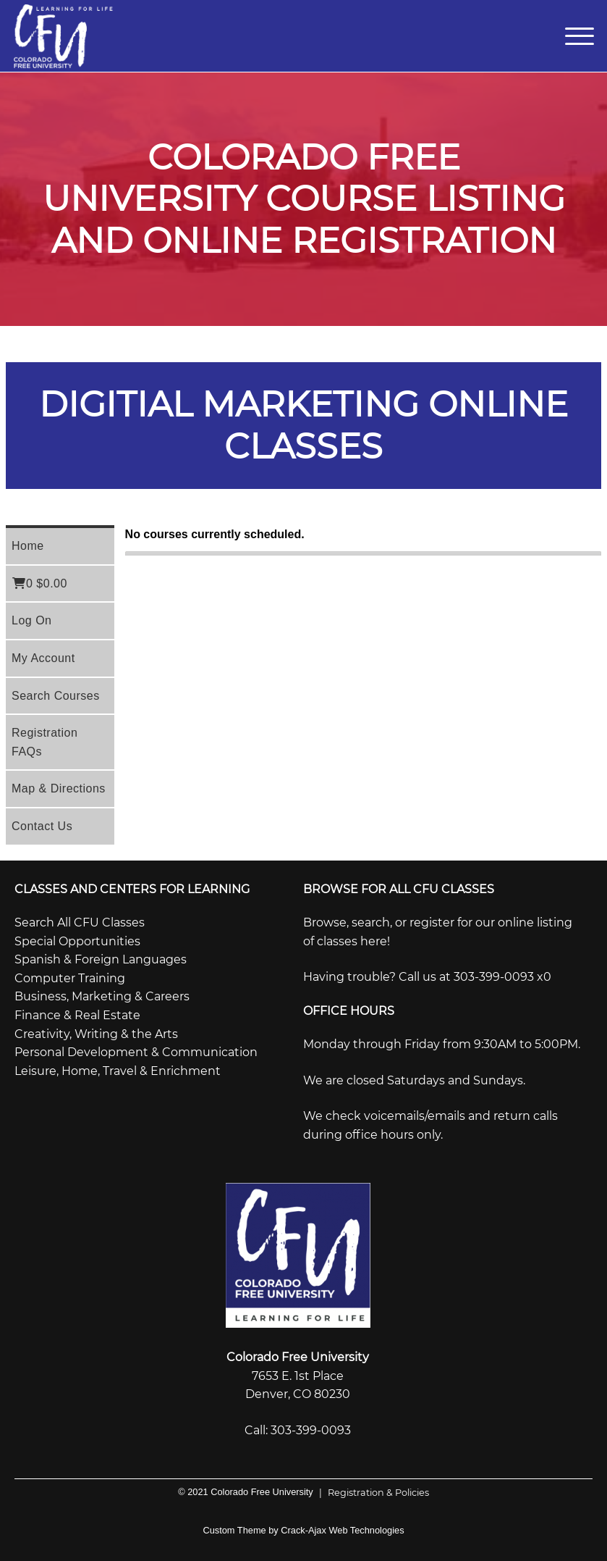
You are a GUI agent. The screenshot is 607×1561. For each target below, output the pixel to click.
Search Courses (56, 696)
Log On (31, 620)
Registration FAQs (44, 742)
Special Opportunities (77, 941)
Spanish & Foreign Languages (100, 959)
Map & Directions (59, 788)
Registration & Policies (371, 1492)
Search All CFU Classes (79, 922)
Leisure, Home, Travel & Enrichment (117, 1071)
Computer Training (69, 978)
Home (28, 546)
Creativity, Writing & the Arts (96, 1034)
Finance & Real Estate (77, 1015)
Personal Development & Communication (136, 1052)
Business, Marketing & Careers (102, 996)
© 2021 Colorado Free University (245, 1491)
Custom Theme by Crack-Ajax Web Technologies (303, 1530)
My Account (43, 658)
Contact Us (42, 826)
